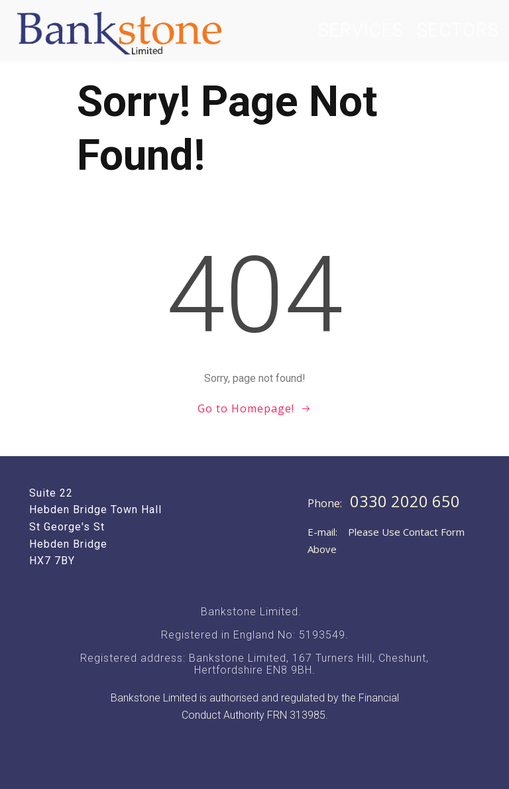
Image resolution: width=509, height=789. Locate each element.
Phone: (326, 503)
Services (361, 30)
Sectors (458, 30)
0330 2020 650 (405, 501)
